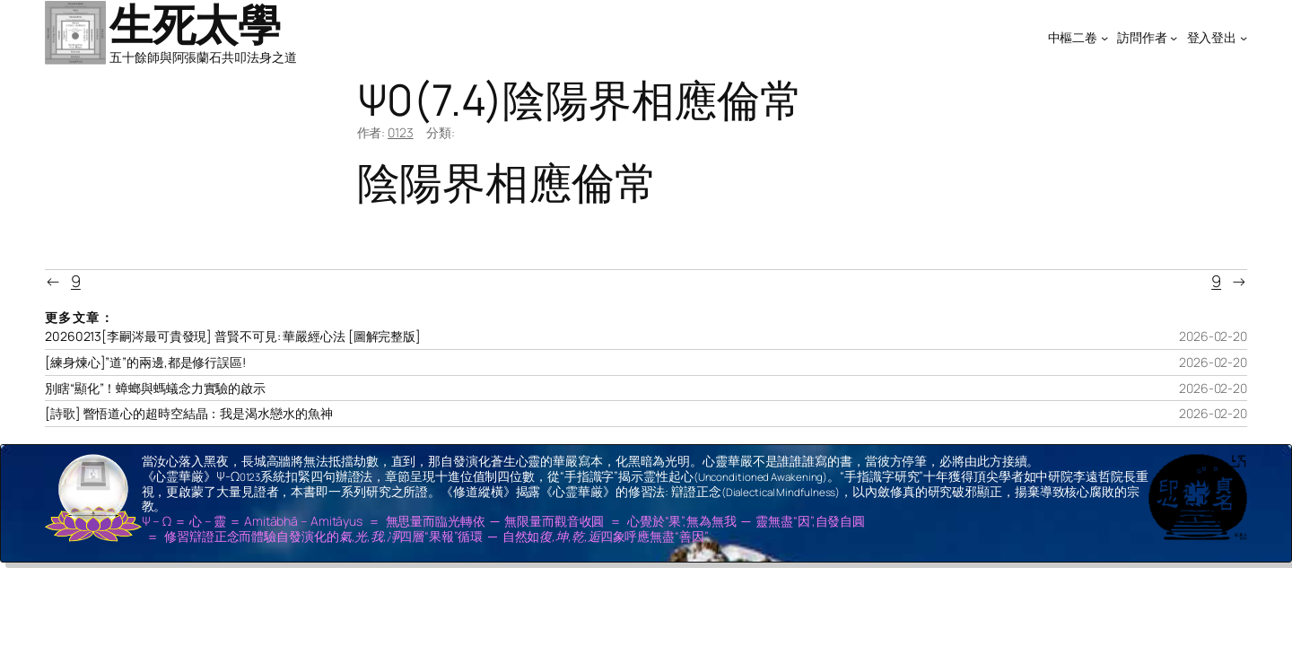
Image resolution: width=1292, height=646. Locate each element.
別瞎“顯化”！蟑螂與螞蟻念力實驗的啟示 (155, 388)
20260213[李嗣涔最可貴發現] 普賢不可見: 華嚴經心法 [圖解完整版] (233, 336)
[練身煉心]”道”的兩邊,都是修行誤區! (145, 362)
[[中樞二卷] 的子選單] (1104, 37)
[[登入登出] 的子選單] (1243, 37)
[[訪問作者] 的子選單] (1173, 37)
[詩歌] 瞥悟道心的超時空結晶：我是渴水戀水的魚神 (189, 413)
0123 (401, 132)
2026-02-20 (1213, 336)
